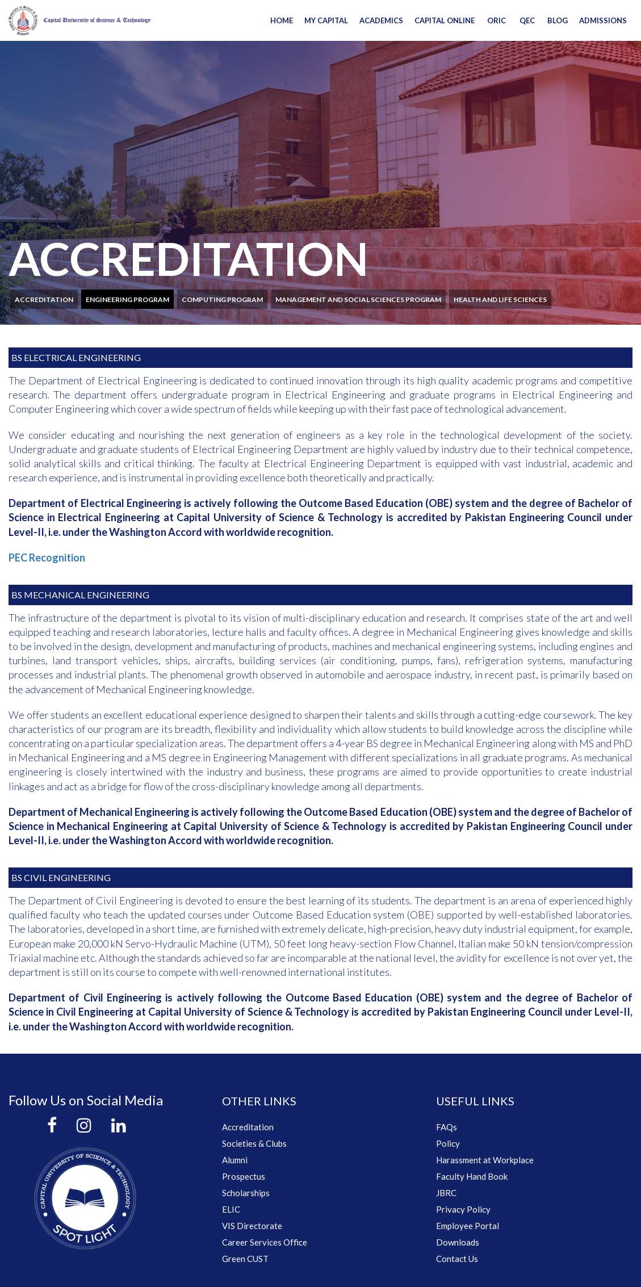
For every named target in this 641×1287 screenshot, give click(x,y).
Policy (448, 1143)
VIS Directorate (252, 1226)
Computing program (222, 299)
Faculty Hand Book (472, 1176)
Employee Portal (467, 1226)
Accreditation (44, 299)
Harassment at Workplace (485, 1160)
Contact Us (457, 1259)
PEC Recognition (47, 557)
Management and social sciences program (358, 299)
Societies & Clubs (254, 1143)
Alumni (235, 1160)
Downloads (457, 1242)
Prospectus (243, 1176)
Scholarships (246, 1193)
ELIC (231, 1209)
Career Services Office (264, 1242)
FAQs (446, 1127)
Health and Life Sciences (500, 299)
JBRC (446, 1193)
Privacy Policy (463, 1209)
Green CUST (245, 1259)
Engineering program (127, 299)
